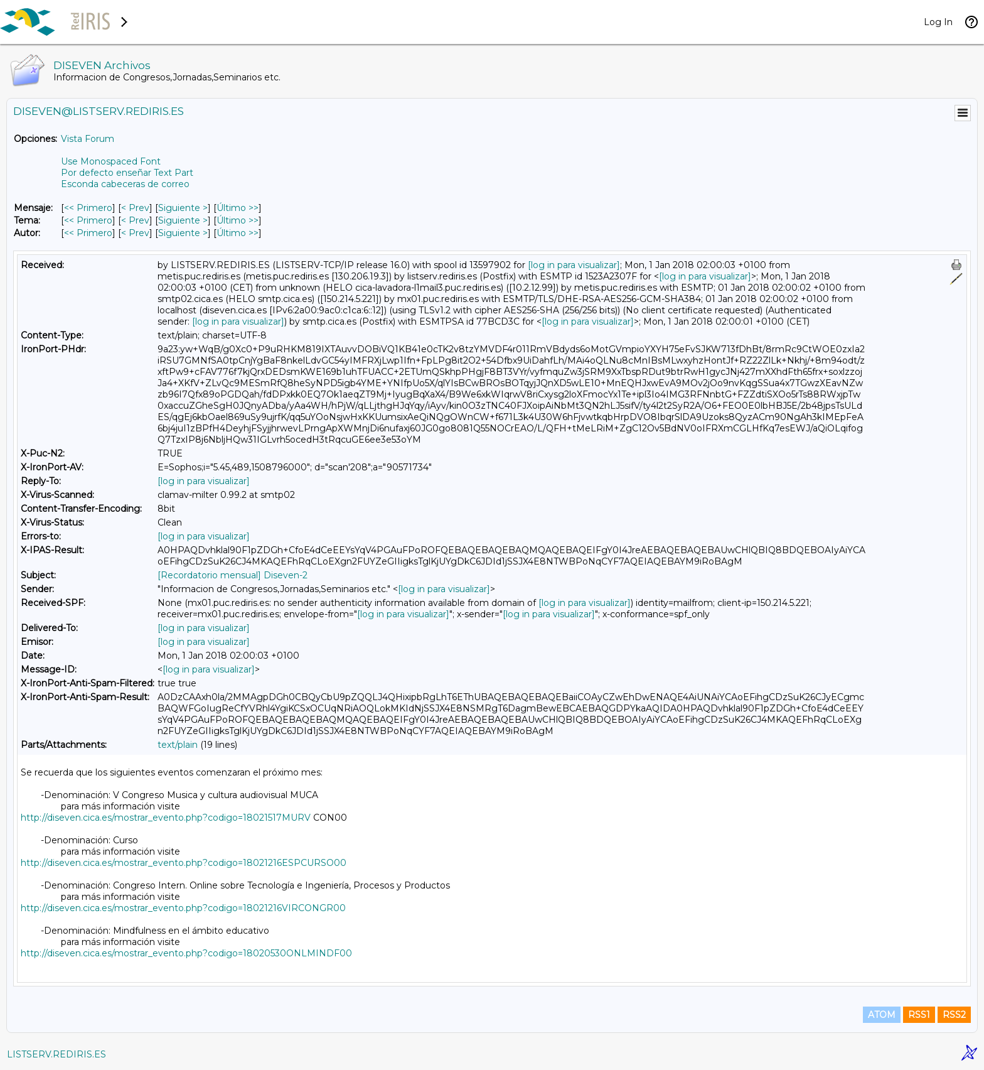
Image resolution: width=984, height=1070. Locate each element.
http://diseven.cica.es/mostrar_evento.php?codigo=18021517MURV (166, 817)
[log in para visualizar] (574, 265)
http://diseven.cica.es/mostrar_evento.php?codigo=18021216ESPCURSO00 (183, 862)
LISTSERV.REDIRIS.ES (56, 1054)
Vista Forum (87, 138)
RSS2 (954, 1014)
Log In (938, 22)
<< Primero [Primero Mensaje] (88, 207)
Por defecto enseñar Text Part (127, 172)
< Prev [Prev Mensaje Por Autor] (135, 233)
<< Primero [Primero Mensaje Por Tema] (88, 220)
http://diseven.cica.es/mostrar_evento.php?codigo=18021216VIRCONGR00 (183, 908)
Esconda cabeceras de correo (125, 184)
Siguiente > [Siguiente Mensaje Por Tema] (183, 220)
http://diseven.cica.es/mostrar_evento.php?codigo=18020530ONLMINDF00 (186, 953)
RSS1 (919, 1014)
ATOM (882, 1014)
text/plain (178, 744)
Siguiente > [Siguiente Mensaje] (183, 207)
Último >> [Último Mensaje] (238, 207)
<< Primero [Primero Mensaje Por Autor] (88, 233)
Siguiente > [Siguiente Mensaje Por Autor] (183, 233)
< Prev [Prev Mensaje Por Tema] (135, 220)
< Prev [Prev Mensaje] (135, 207)
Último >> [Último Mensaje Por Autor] (238, 233)
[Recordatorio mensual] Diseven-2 (233, 575)
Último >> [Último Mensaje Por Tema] (238, 220)
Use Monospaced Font (111, 161)
